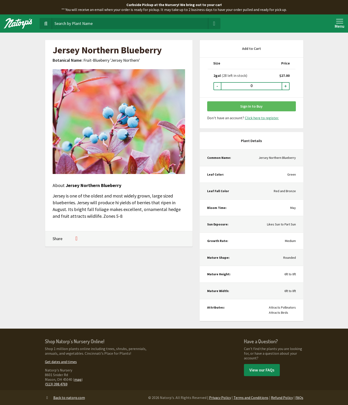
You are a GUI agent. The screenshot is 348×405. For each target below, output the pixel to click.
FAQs (299, 397)
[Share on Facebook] (68, 239)
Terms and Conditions (250, 397)
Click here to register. (262, 118)
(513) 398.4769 (56, 384)
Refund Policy (282, 397)
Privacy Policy (220, 397)
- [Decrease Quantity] (217, 86)
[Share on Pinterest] (76, 239)
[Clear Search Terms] (214, 23)
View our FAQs (261, 370)
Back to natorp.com (65, 397)
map (77, 379)
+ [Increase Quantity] (285, 86)
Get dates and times (61, 361)
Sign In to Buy (251, 106)
